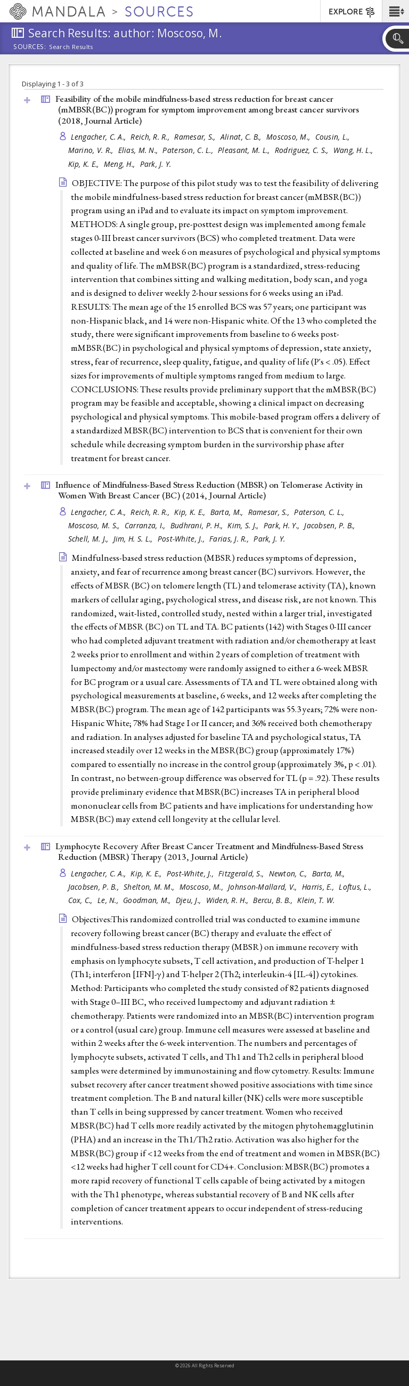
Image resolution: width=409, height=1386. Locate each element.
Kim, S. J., (243, 525)
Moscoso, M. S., (95, 525)
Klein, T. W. (315, 900)
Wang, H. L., (354, 150)
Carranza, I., (146, 525)
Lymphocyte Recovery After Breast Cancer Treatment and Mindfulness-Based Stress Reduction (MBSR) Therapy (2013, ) (209, 851)
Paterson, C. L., (188, 150)
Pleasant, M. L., (245, 150)
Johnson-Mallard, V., (263, 887)
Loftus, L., (356, 887)
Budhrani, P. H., (197, 525)
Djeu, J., (189, 900)
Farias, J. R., (230, 539)
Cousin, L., (333, 137)
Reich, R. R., (150, 137)
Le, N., (108, 900)
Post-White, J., (182, 539)
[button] (395, 11)
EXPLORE (352, 12)
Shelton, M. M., (150, 887)
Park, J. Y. (155, 164)
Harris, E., (319, 887)
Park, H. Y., (283, 525)
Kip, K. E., (84, 164)
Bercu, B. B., (274, 900)
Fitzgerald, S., (242, 873)
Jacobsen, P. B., (330, 525)
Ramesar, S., (196, 137)
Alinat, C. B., (242, 137)
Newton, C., (289, 873)
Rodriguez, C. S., (303, 150)
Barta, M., (228, 512)
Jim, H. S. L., (134, 539)
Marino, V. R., (92, 150)
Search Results (71, 47)
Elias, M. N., (139, 150)
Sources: (29, 47)
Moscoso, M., (289, 137)
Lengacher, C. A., (99, 137)
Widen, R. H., (228, 900)
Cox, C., (81, 900)
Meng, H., (120, 164)
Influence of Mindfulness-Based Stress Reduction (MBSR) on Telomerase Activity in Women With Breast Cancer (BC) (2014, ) (209, 490)
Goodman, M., (148, 900)
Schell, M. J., (89, 539)
